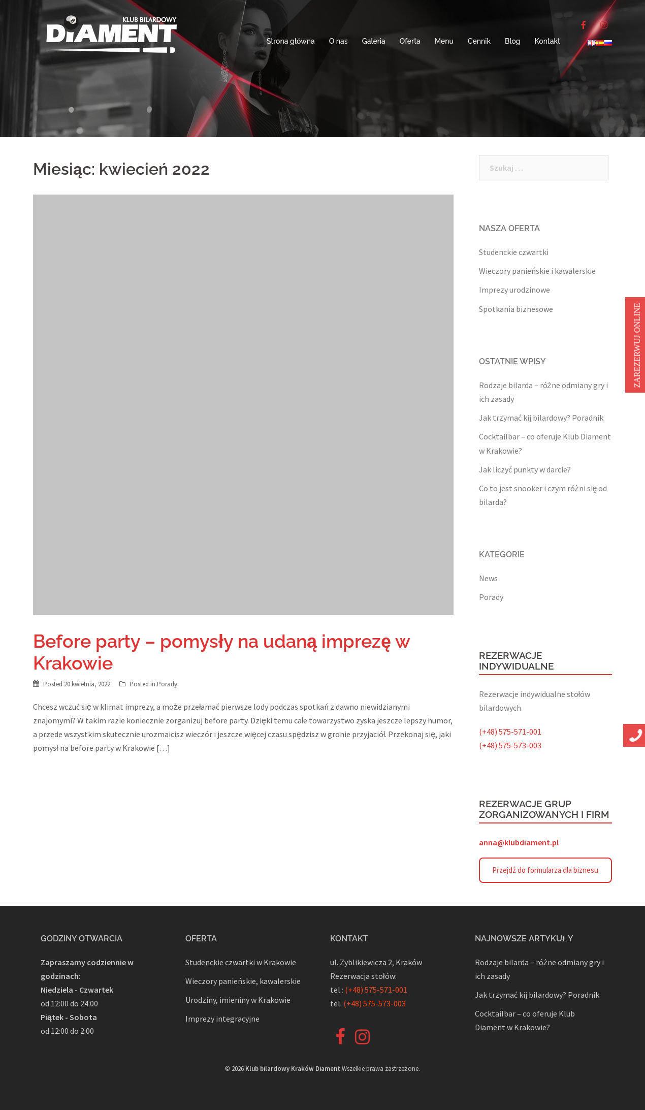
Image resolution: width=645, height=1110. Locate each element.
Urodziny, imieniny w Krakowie (238, 1000)
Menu (444, 41)
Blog (513, 41)
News (488, 578)
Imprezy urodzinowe (514, 289)
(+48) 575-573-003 (510, 745)
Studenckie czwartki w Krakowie (240, 962)
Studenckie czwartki (514, 252)
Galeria (373, 41)
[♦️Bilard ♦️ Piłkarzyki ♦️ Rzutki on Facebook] (583, 25)
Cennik (479, 41)
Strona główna (291, 41)
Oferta (410, 41)
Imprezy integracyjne (222, 1018)
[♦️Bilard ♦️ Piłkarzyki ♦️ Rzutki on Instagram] (604, 25)
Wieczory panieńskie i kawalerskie (537, 271)
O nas (338, 41)
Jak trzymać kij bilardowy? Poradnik (541, 418)
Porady (167, 684)
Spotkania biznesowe (516, 309)
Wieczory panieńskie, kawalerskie (243, 981)
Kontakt (547, 41)
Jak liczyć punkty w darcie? (525, 469)
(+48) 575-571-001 (510, 731)
